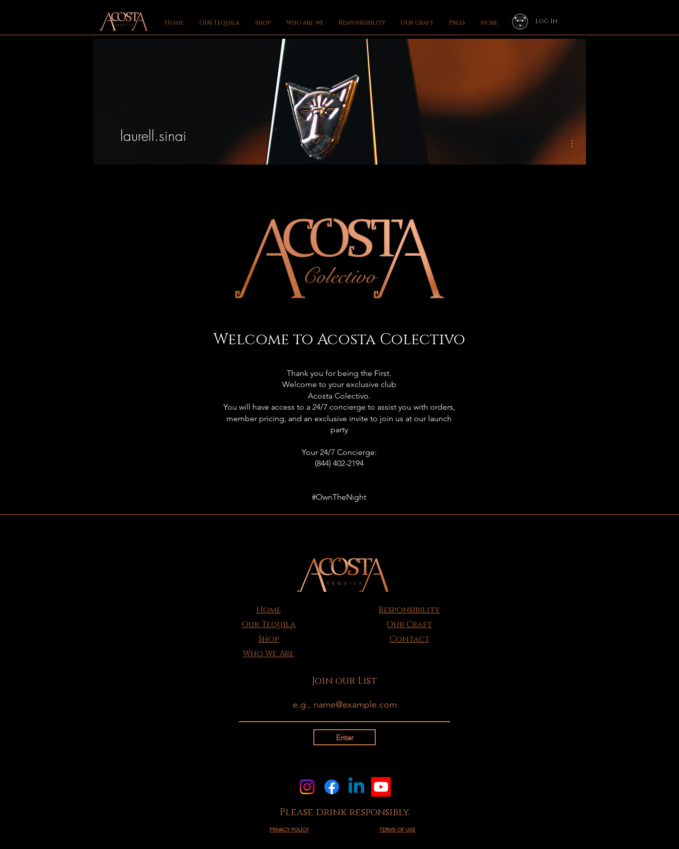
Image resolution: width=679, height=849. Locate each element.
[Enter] (344, 737)
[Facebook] (332, 787)
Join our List (344, 681)
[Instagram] (307, 787)
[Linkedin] (356, 787)
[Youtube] (381, 787)
